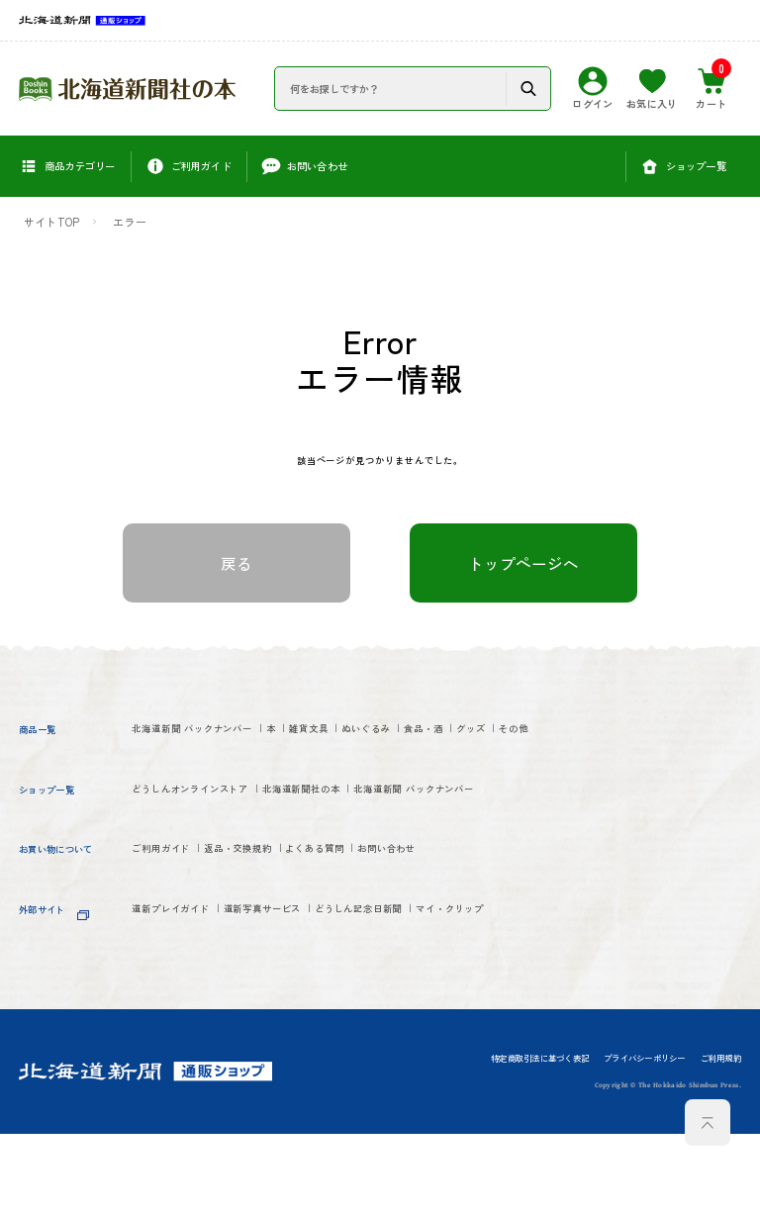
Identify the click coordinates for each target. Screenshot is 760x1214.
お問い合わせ (498, 927)
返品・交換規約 (284, 927)
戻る (237, 569)
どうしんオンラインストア (216, 832)
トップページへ (523, 569)
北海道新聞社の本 (375, 832)
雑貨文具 (385, 737)
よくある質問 (394, 927)
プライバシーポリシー (644, 1139)
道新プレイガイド (187, 990)
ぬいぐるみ (467, 737)
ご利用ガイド (174, 927)
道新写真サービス (319, 990)
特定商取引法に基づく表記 (540, 1139)
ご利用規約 (721, 1139)
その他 (289, 770)
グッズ (228, 770)
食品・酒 (160, 770)
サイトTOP (51, 222)
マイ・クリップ (181, 1023)
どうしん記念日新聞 (458, 990)
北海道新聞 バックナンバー (218, 737)
